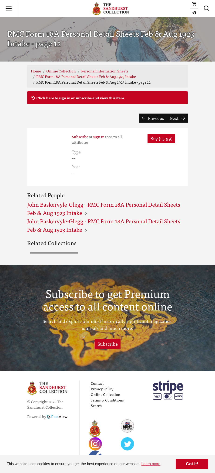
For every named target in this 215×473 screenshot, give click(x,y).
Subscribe (80, 137)
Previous (153, 118)
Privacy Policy (102, 389)
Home (36, 71)
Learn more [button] (150, 464)
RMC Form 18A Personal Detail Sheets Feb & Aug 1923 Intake (86, 76)
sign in (98, 137)
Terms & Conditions (107, 400)
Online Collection (61, 71)
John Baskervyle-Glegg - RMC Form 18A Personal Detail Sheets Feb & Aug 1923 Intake (103, 208)
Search (96, 405)
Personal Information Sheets (104, 71)
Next (177, 118)
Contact (97, 383)
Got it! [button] (192, 464)
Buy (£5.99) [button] (161, 138)
